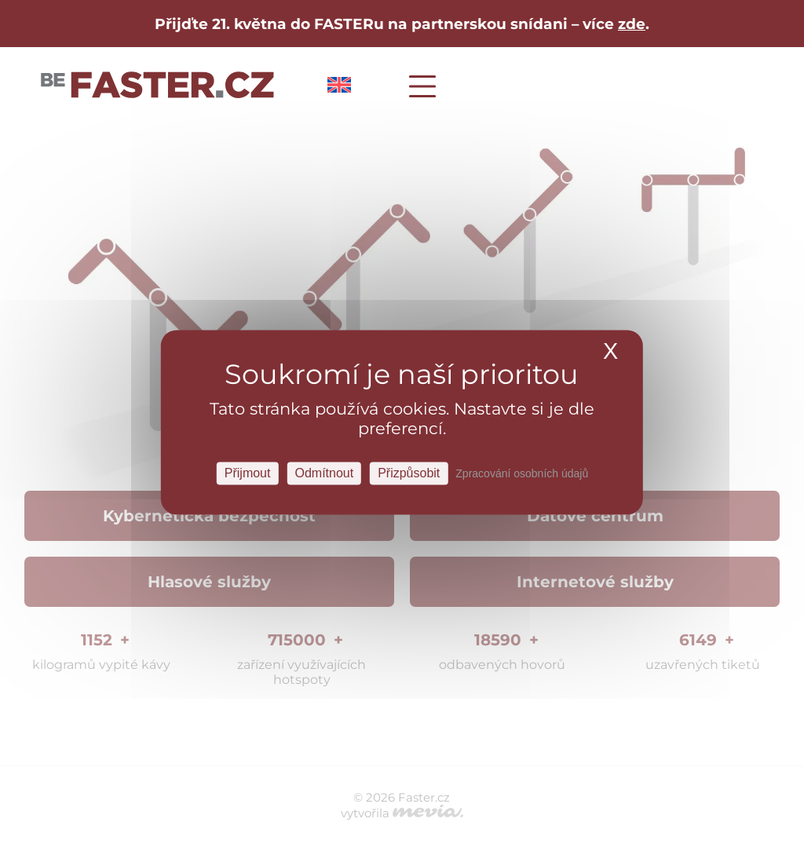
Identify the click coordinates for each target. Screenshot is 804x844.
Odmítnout (323, 473)
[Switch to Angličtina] (339, 88)
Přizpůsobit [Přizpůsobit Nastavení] (409, 473)
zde (631, 24)
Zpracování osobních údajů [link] (521, 473)
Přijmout (248, 473)
